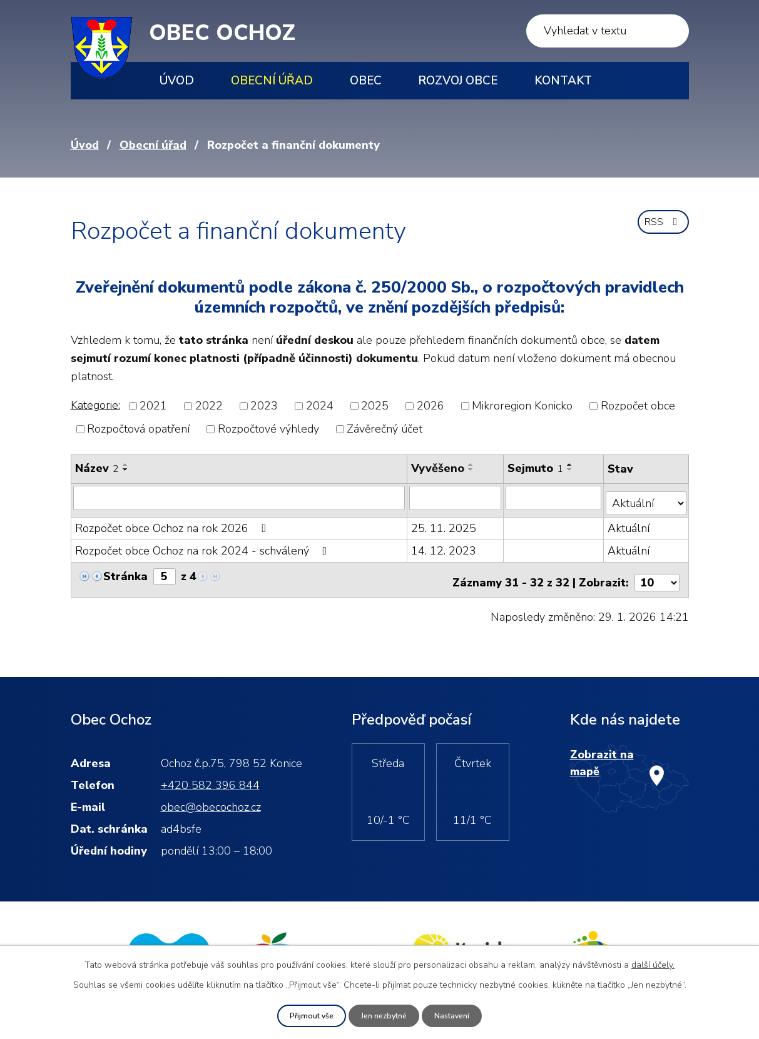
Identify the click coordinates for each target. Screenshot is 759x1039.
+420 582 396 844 (210, 773)
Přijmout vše (305, 1015)
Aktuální (630, 522)
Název (97, 468)
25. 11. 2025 (444, 522)
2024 (320, 405)
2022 (209, 405)
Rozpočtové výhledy (268, 428)
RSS (660, 228)
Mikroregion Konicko (522, 405)
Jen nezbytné (383, 1015)
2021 (153, 405)
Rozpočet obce (638, 405)
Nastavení (458, 1015)
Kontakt (563, 81)
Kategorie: (95, 405)
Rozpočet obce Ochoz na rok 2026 (173, 522)
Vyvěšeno (438, 468)
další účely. (653, 963)
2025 (375, 405)
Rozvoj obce (457, 81)
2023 (264, 405)
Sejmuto (536, 468)
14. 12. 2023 (444, 545)
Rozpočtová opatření (138, 428)
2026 (430, 405)
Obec (366, 81)
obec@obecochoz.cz (211, 795)
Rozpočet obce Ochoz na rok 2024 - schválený (203, 545)
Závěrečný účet (384, 428)
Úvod (177, 81)
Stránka (125, 570)
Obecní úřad (272, 81)
